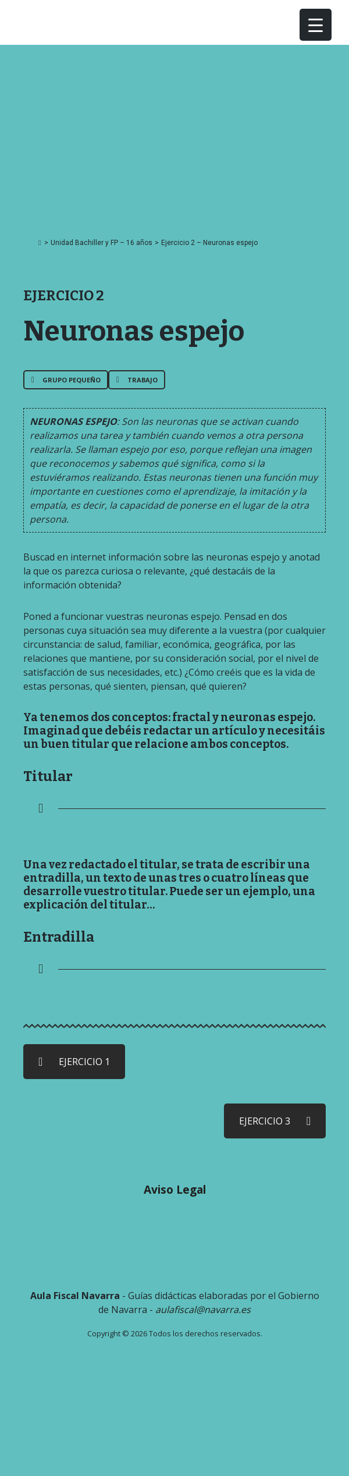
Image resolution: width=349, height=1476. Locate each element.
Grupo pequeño (66, 379)
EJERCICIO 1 (74, 1061)
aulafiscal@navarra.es (203, 1309)
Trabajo (137, 379)
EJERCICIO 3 (275, 1121)
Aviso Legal (175, 1189)
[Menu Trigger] (316, 25)
